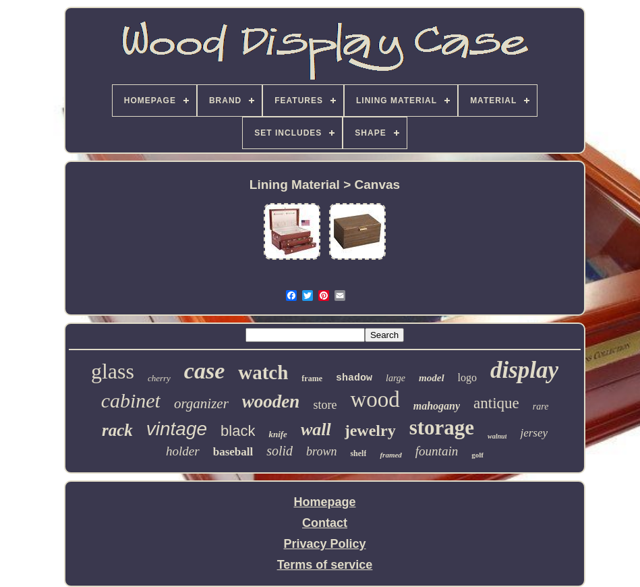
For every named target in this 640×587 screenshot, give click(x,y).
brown (321, 451)
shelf (358, 453)
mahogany (436, 406)
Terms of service (325, 564)
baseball (233, 451)
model (431, 377)
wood (374, 399)
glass (112, 371)
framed (390, 455)
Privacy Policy (324, 544)
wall (316, 429)
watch (263, 372)
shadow (354, 378)
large (395, 378)
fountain (436, 451)
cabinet (131, 400)
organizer (201, 403)
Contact (324, 523)
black (238, 430)
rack (117, 430)
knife (277, 434)
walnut (497, 436)
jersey (534, 432)
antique (496, 403)
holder (183, 451)
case (204, 370)
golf (477, 455)
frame (311, 378)
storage (441, 427)
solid (279, 450)
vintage (176, 428)
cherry (159, 378)
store (325, 405)
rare (541, 406)
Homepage (324, 502)
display (524, 370)
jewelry (370, 430)
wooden (271, 401)
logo (467, 377)
